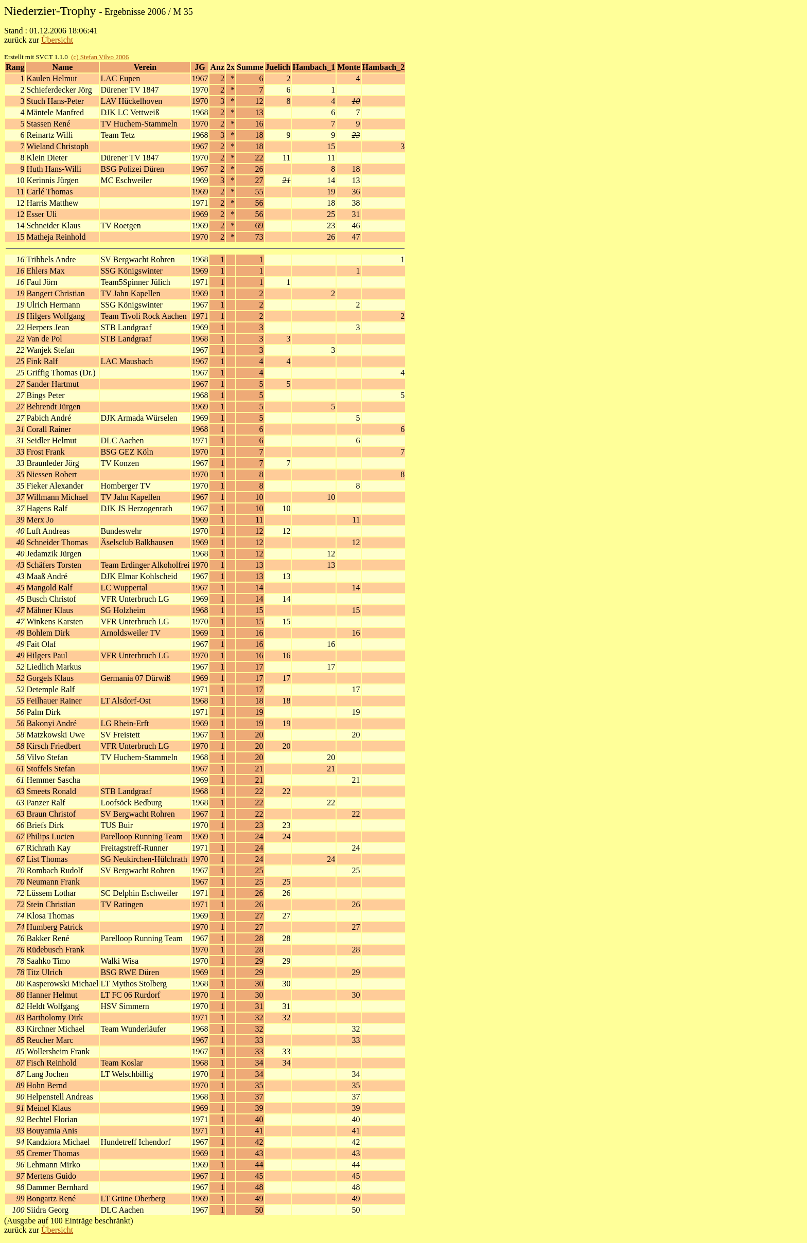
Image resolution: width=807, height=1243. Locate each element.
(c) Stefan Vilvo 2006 (100, 57)
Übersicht (57, 39)
